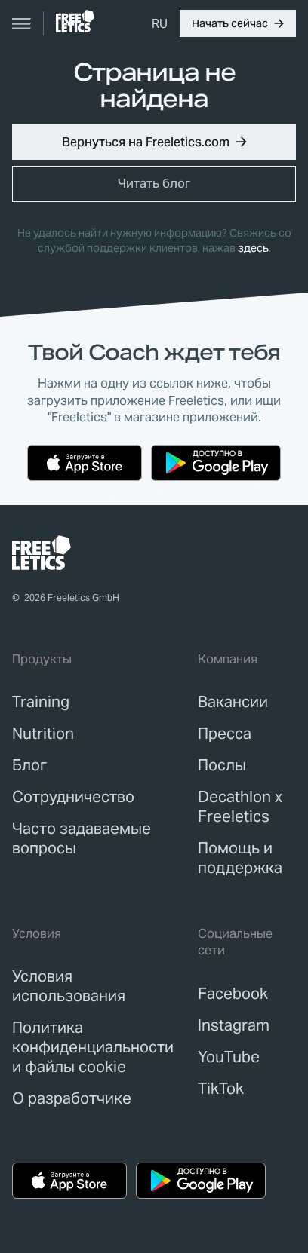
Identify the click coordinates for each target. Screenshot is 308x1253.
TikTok (221, 1088)
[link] (75, 21)
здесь (253, 248)
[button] (238, 23)
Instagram (234, 1025)
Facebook (233, 993)
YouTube (229, 1057)
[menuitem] (160, 23)
